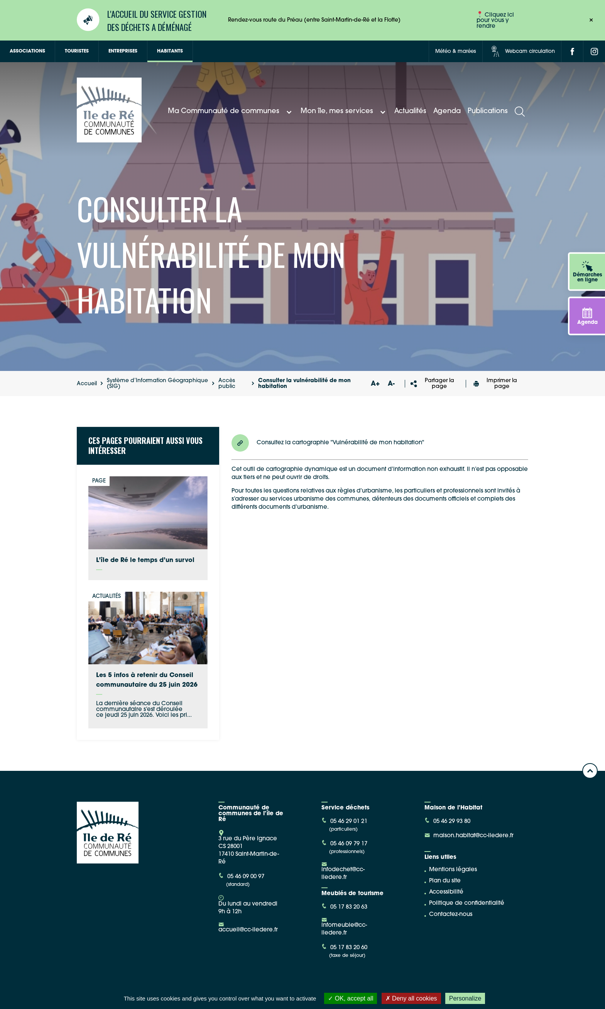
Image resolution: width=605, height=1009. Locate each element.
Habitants (170, 51)
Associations (27, 51)
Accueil (87, 384)
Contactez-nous (450, 915)
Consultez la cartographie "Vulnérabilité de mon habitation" (328, 443)
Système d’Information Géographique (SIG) (157, 383)
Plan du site (445, 881)
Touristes (77, 51)
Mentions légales (453, 870)
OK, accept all (350, 998)
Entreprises (122, 51)
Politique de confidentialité (466, 903)
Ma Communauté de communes (231, 111)
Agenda (447, 111)
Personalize (465, 998)
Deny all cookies (411, 998)
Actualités (410, 111)
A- (391, 384)
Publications (488, 111)
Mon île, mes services (344, 111)
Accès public (226, 383)
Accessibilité (446, 892)
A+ (375, 384)
